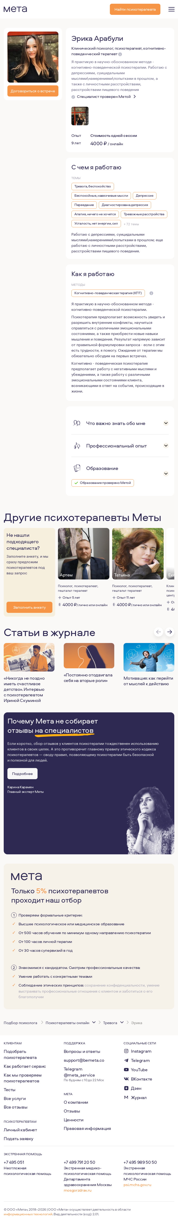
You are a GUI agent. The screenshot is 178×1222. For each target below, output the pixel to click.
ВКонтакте (141, 1079)
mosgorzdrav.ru (78, 1190)
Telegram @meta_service (79, 1072)
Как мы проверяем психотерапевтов (23, 1078)
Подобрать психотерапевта (20, 1054)
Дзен (136, 1088)
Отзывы (72, 1111)
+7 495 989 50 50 (140, 1162)
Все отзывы (15, 1107)
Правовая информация (87, 1128)
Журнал (139, 1097)
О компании (76, 1102)
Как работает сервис (25, 1066)
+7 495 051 (14, 1162)
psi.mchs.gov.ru (137, 1184)
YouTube (139, 1070)
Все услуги (14, 1098)
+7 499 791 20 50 (79, 1162)
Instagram (141, 1051)
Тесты (10, 1090)
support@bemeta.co (84, 1060)
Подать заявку (18, 1138)
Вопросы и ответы (82, 1051)
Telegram (140, 1060)
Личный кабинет (20, 1130)
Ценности (73, 1120)
